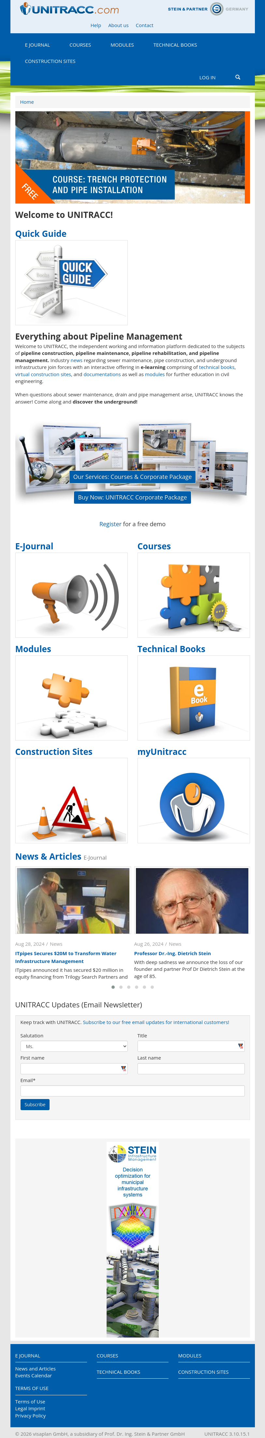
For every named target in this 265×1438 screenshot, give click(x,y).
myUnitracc (162, 751)
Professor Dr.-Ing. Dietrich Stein (172, 953)
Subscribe (35, 1104)
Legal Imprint (30, 1408)
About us (118, 25)
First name (33, 1057)
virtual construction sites (43, 374)
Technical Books (175, 44)
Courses (80, 44)
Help (96, 25)
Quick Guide (41, 233)
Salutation (32, 1035)
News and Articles (35, 1368)
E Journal (37, 44)
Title (142, 1035)
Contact (145, 25)
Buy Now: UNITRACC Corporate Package (132, 497)
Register (110, 524)
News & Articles (61, 856)
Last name (149, 1057)
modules (155, 374)
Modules (122, 44)
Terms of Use (32, 1388)
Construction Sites (50, 61)
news (76, 360)
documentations (102, 374)
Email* (28, 1080)
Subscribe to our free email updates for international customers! (156, 1022)
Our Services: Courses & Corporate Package (132, 477)
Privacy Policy (30, 1415)
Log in (207, 77)
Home (27, 102)
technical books (217, 367)
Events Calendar (33, 1375)
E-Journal (34, 546)
